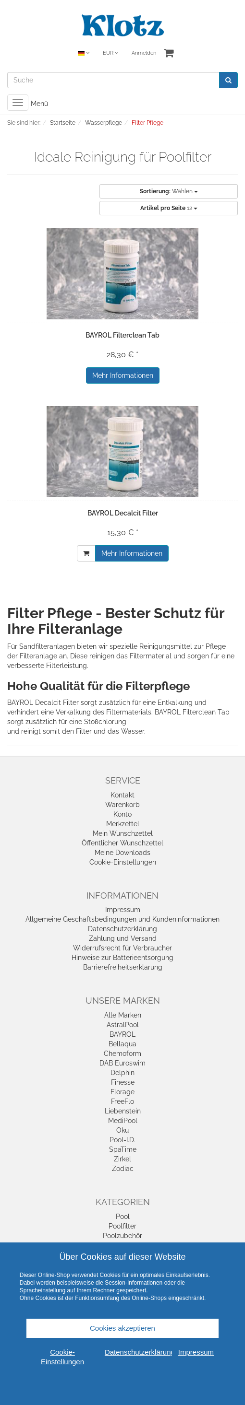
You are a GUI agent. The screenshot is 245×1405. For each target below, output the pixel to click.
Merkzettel (122, 824)
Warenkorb (122, 804)
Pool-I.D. (122, 1140)
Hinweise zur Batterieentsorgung (122, 957)
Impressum (122, 909)
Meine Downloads (122, 852)
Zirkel (122, 1159)
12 (168, 208)
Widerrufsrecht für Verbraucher (122, 948)
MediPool (122, 1120)
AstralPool (123, 1025)
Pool (123, 1216)
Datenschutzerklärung (122, 929)
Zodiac (123, 1168)
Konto (122, 814)
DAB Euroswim (122, 1063)
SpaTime (122, 1149)
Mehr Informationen (122, 375)
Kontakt (122, 795)
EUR (110, 53)
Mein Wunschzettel (123, 833)
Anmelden (144, 53)
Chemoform (122, 1053)
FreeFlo (122, 1101)
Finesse (123, 1082)
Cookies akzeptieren (122, 1328)
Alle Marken (122, 1015)
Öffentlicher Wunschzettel (122, 843)
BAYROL (122, 1034)
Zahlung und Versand (123, 938)
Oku (122, 1130)
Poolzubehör (122, 1236)
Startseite (62, 122)
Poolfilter (122, 1226)
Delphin (122, 1073)
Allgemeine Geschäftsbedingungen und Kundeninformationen (122, 919)
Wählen (169, 191)
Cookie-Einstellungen (122, 862)
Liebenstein (123, 1111)
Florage (122, 1092)
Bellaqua (122, 1044)
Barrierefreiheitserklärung (122, 967)
